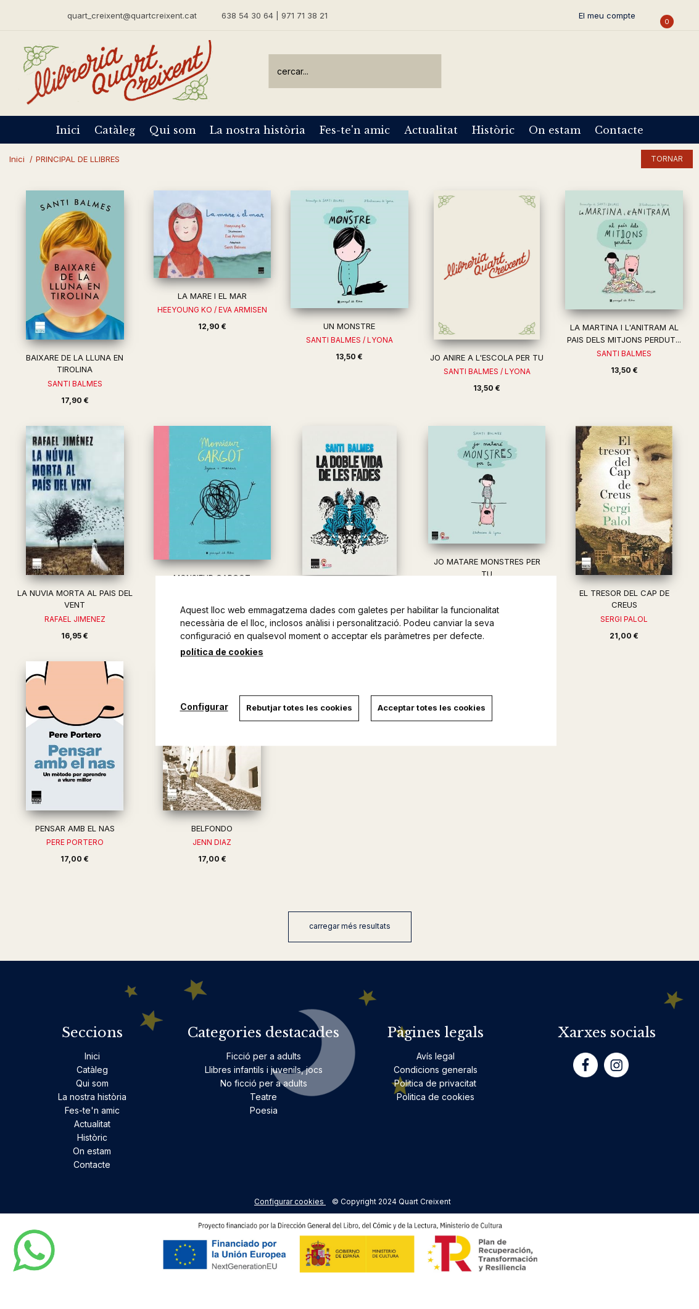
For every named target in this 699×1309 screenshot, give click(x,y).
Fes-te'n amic (355, 130)
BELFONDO (212, 828)
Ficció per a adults (263, 1056)
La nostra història (257, 130)
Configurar (204, 706)
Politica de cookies (435, 1096)
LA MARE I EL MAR (212, 296)
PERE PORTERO (75, 842)
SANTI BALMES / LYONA (349, 340)
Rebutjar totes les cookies (300, 707)
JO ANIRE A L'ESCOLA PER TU (487, 357)
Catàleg (114, 130)
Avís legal (435, 1056)
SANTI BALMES (75, 383)
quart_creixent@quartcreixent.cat (132, 15)
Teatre (263, 1096)
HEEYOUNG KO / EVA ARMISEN (212, 309)
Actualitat (431, 130)
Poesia (264, 1110)
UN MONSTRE (349, 326)
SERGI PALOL (624, 619)
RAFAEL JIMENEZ (74, 619)
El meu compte (607, 15)
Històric (493, 130)
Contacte (619, 130)
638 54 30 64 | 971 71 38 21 (274, 15)
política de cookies (221, 651)
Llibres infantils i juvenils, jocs (264, 1069)
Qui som (172, 130)
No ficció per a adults (263, 1083)
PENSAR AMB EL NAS (75, 828)
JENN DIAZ (211, 842)
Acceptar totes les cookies (433, 707)
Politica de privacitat (435, 1083)
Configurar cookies (290, 1201)
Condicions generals (436, 1069)
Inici (68, 130)
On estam (555, 130)
